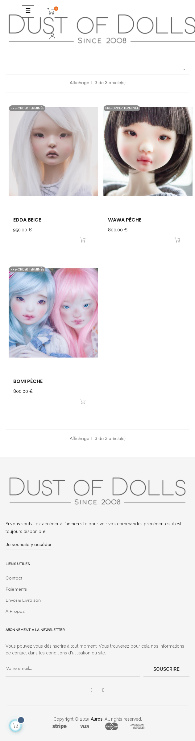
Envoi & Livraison (23, 600)
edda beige (27, 219)
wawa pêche (124, 219)
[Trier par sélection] (97, 69)
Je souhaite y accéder (29, 545)
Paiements (16, 589)
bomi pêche (28, 381)
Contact (14, 578)
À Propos (15, 611)
